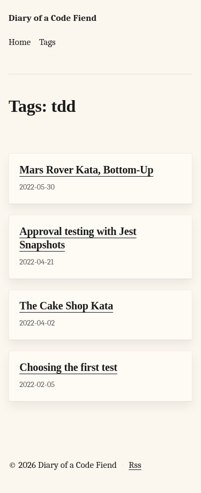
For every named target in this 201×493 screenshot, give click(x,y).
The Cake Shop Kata (66, 306)
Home (20, 42)
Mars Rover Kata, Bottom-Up (86, 170)
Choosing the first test (68, 367)
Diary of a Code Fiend (52, 18)
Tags (47, 42)
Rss (135, 465)
